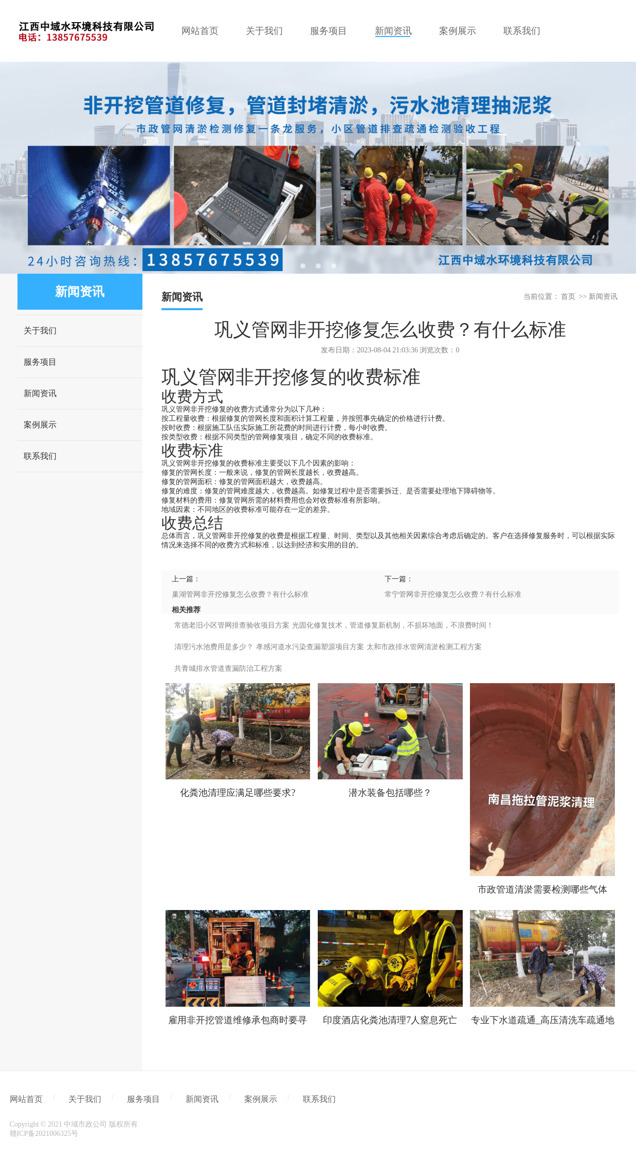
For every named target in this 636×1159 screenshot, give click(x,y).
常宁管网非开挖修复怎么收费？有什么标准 (453, 594)
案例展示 (40, 424)
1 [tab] (302, 266)
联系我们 (40, 456)
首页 (568, 296)
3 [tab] (333, 266)
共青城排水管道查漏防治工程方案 (228, 668)
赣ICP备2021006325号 (44, 1133)
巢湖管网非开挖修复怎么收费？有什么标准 (240, 594)
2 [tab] (318, 266)
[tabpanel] (318, 168)
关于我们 (40, 330)
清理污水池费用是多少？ (213, 647)
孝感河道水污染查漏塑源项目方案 (310, 647)
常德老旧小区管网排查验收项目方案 (231, 625)
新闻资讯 (40, 393)
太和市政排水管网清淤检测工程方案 (424, 647)
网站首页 (26, 1099)
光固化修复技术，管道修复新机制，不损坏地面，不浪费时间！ (393, 625)
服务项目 (40, 362)
